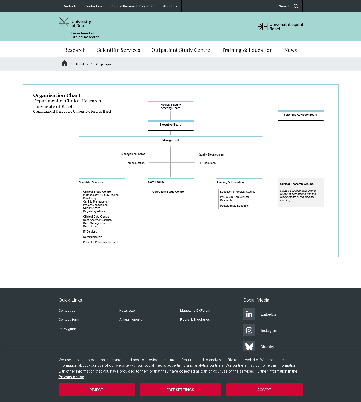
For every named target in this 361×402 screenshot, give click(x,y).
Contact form (69, 319)
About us (170, 6)
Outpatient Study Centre (180, 49)
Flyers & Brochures (195, 319)
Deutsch (69, 6)
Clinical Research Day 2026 (132, 6)
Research (75, 49)
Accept (264, 390)
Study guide (68, 329)
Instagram (260, 330)
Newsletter (127, 310)
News (290, 49)
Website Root (64, 63)
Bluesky (258, 347)
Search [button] (288, 6)
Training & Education (247, 49)
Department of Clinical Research (85, 35)
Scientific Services (118, 49)
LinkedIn (259, 314)
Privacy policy (71, 377)
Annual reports (130, 319)
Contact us (93, 6)
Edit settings (180, 390)
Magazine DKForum (195, 310)
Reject (96, 390)
